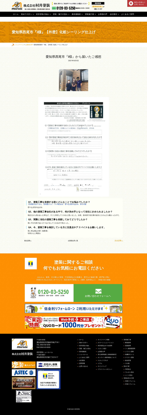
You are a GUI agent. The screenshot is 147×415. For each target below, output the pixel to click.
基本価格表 (76, 14)
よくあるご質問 (127, 14)
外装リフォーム (130, 384)
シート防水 (128, 375)
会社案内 (113, 14)
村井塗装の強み (42, 14)
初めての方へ (26, 14)
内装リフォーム (130, 381)
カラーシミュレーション (106, 342)
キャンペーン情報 (103, 339)
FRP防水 (128, 369)
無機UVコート (129, 354)
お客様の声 (102, 14)
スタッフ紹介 (102, 348)
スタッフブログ (103, 360)
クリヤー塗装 (129, 357)
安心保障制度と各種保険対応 (107, 354)
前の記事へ (27, 240)
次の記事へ (119, 240)
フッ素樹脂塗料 (130, 348)
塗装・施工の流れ (60, 14)
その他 (127, 363)
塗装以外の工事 (129, 378)
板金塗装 (128, 360)
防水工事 (127, 366)
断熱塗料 (128, 342)
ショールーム (83, 354)
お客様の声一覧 (73, 240)
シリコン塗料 (129, 351)
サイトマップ (102, 366)
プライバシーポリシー (105, 369)
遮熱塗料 (128, 345)
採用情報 (82, 363)
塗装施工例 (89, 14)
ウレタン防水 (129, 372)
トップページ (19, 44)
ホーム (16, 14)
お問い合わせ (83, 366)
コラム (100, 363)
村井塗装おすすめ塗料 (105, 345)
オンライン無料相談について (107, 357)
